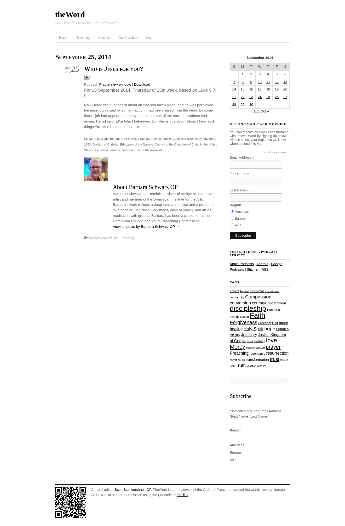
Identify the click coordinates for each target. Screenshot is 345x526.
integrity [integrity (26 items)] (235, 335)
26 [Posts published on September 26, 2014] (277, 97)
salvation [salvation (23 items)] (235, 359)
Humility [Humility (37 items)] (282, 329)
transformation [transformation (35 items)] (257, 360)
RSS (265, 269)
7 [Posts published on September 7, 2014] (234, 82)
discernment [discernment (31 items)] (276, 303)
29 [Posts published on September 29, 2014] (243, 104)
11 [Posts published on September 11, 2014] (268, 82)
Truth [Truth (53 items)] (241, 365)
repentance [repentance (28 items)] (257, 353)
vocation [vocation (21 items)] (251, 365)
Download (142, 84)
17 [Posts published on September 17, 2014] (260, 89)
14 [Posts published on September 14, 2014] (234, 89)
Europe (240, 218)
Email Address (242, 157)
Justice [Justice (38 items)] (264, 335)
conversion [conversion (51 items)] (240, 302)
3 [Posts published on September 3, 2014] (260, 74)
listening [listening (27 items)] (259, 341)
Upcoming (82, 37)
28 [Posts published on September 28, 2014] (234, 104)
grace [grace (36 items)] (283, 323)
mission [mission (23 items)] (250, 347)
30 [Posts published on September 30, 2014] (251, 104)
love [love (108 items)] (271, 340)
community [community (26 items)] (237, 297)
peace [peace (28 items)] (260, 347)
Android (262, 264)
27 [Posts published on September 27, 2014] (285, 97)
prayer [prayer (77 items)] (273, 347)
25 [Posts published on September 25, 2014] (268, 97)
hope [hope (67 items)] (269, 328)
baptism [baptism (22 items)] (244, 291)
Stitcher (253, 269)
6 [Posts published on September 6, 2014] (285, 74)
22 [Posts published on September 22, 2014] (243, 97)
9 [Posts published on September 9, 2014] (251, 82)
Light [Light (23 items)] (250, 341)
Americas (242, 211)
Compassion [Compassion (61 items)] (258, 296)
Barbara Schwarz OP (103, 238)
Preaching (128, 238)
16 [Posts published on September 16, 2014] (251, 89)
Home (63, 37)
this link (182, 495)
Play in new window (115, 84)
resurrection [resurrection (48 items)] (277, 353)
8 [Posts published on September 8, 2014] (243, 82)
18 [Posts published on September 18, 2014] (268, 89)
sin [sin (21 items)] (243, 359)
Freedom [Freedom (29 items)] (264, 323)
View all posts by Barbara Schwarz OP (146, 226)
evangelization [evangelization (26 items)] (239, 317)
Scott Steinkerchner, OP (133, 490)
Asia (238, 225)
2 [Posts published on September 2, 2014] (251, 74)
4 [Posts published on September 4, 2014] (268, 74)
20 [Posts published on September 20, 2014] (285, 89)
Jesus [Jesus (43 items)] (246, 334)
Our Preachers (128, 37)
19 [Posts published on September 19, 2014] (277, 89)
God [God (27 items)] (275, 323)
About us (104, 37)
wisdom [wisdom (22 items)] (261, 365)
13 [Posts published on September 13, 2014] (285, 82)
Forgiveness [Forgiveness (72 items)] (243, 322)
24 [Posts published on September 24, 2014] (260, 97)
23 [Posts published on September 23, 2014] (251, 97)
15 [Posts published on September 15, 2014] (243, 89)
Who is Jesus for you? (113, 68)
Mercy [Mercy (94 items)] (237, 347)
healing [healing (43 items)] (236, 329)
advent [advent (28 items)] (234, 291)
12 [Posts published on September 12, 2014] (277, 82)
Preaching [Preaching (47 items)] (239, 353)
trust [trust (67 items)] (274, 359)
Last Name (239, 190)
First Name (239, 174)
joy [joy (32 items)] (255, 335)
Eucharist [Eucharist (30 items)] (274, 310)
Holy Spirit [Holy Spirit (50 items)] (253, 328)
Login (150, 37)
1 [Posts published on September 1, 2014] (243, 74)
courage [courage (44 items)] (259, 303)
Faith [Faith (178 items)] (257, 315)
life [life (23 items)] (244, 341)
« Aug (255, 111)
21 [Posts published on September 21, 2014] (234, 97)
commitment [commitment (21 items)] (272, 291)
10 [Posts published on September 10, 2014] (260, 82)
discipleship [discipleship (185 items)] (248, 308)
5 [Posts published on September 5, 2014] (277, 74)
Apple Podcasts (242, 264)
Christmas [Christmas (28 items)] (257, 291)
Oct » (264, 111)
